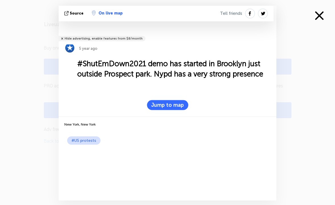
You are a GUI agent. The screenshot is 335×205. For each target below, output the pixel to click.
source (74, 13)
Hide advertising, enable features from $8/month (104, 38)
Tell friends (231, 13)
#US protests (83, 140)
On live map (107, 13)
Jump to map (167, 105)
